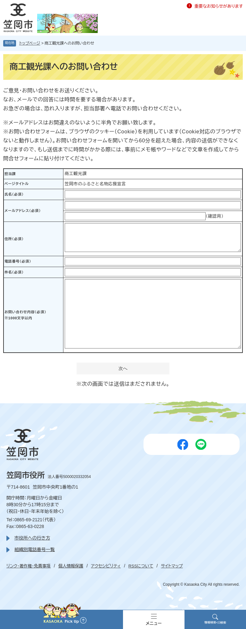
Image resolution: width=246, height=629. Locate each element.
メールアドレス (22, 211)
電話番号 (17, 261)
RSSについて (140, 566)
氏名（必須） (14, 194)
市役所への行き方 (32, 538)
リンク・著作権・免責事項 (28, 566)
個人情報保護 (70, 566)
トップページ (29, 43)
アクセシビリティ (106, 566)
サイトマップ (172, 566)
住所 (14, 239)
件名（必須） (14, 272)
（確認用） (215, 216)
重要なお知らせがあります (218, 6)
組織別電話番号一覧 (34, 549)
